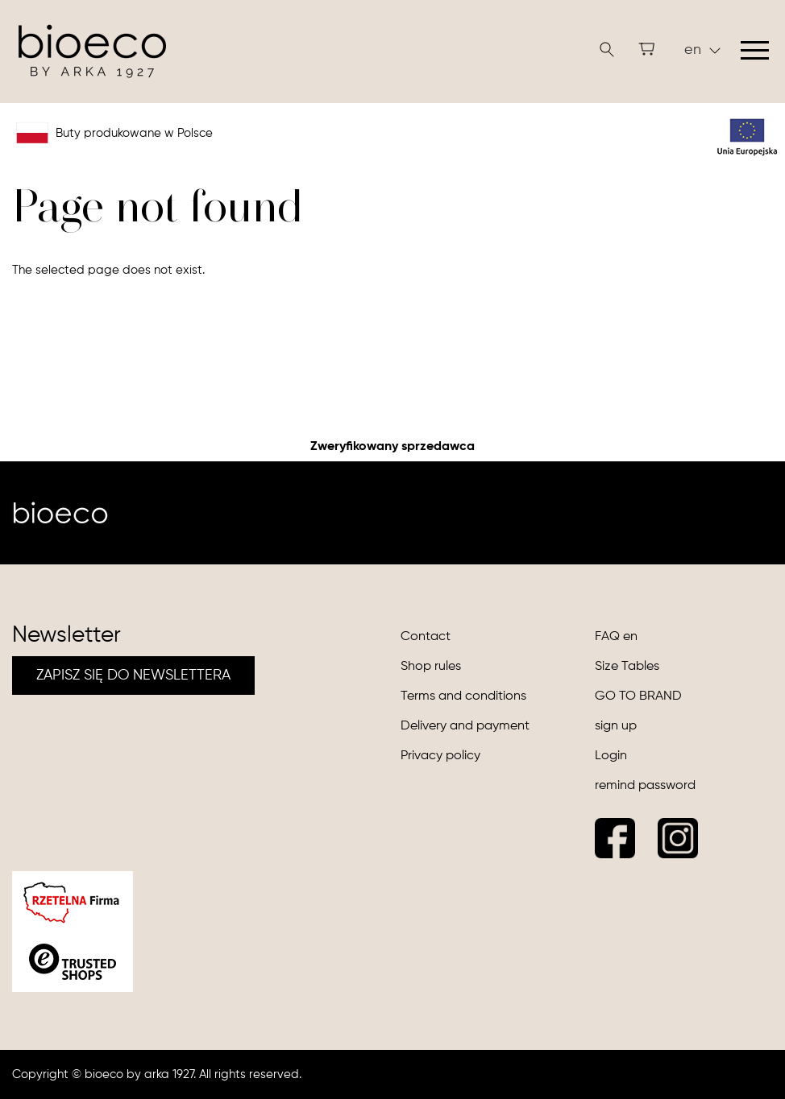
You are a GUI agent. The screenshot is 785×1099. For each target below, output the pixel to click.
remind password (645, 785)
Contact (426, 636)
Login (611, 756)
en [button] (702, 50)
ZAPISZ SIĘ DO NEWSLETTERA (133, 675)
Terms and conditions (463, 696)
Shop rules (431, 666)
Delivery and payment (465, 726)
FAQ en (616, 636)
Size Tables (627, 666)
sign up (616, 726)
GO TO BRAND (638, 696)
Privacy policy (440, 756)
